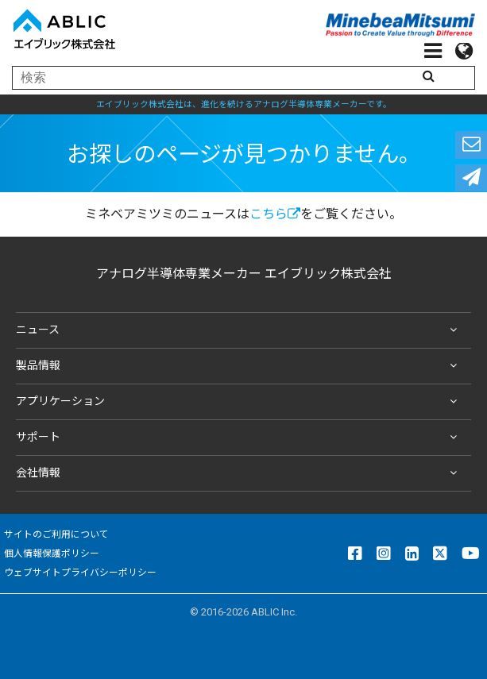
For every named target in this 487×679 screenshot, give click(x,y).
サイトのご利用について (56, 534)
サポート (239, 437)
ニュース (239, 330)
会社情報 (239, 473)
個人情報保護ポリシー (51, 553)
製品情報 (239, 366)
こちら (274, 214)
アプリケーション (239, 402)
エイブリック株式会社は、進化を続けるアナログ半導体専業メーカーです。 (244, 104)
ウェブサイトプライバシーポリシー (80, 572)
